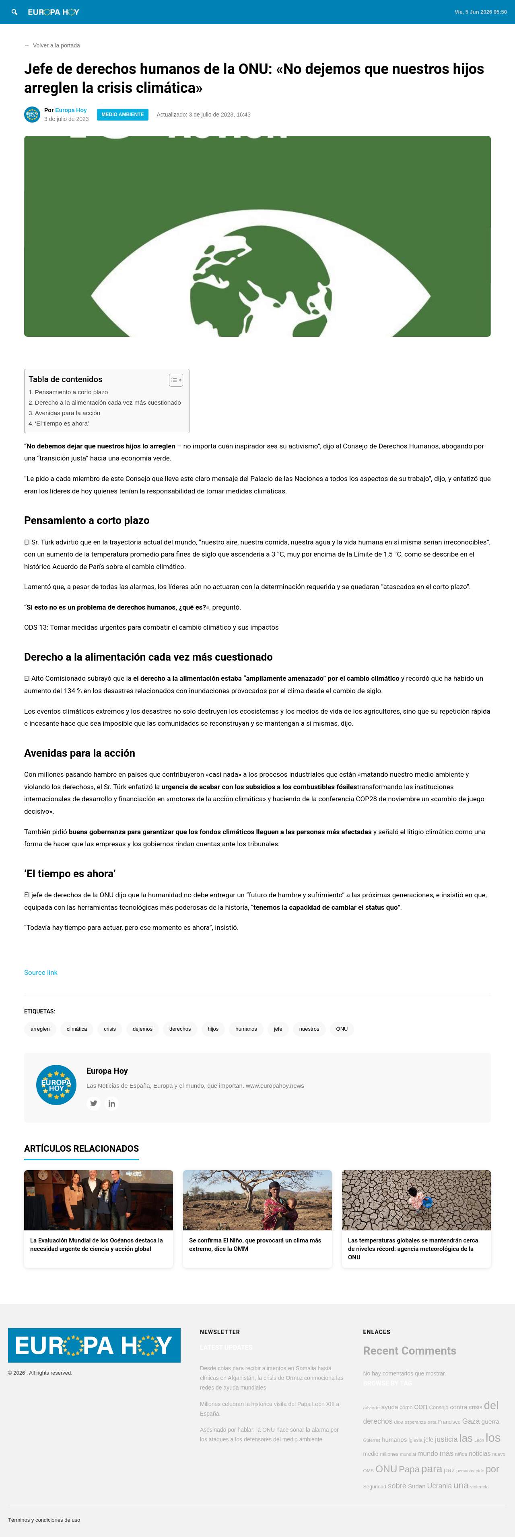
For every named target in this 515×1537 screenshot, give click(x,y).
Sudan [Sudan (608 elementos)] (417, 1486)
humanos (246, 1029)
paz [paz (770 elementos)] (449, 1470)
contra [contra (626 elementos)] (458, 1407)
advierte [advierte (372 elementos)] (371, 1407)
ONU (342, 1029)
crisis (110, 1029)
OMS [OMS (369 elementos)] (368, 1470)
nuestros (309, 1029)
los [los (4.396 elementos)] (493, 1437)
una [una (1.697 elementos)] (461, 1485)
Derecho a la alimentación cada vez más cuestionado (108, 402)
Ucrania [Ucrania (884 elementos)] (439, 1486)
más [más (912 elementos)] (446, 1453)
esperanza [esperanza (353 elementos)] (415, 1422)
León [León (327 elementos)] (479, 1440)
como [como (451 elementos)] (406, 1407)
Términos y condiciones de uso (44, 1520)
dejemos (142, 1029)
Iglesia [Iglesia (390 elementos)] (415, 1440)
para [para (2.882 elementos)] (432, 1469)
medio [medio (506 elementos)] (371, 1454)
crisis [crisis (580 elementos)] (475, 1407)
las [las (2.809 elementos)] (466, 1438)
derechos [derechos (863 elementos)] (378, 1421)
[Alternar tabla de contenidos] (172, 380)
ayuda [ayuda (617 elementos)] (389, 1407)
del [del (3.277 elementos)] (491, 1405)
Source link (41, 972)
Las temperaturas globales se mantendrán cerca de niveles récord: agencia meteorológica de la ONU (413, 1249)
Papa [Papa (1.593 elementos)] (409, 1469)
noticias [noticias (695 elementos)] (480, 1453)
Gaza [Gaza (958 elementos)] (471, 1421)
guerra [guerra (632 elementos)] (491, 1421)
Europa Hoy (71, 110)
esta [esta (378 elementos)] (431, 1422)
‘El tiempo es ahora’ (62, 423)
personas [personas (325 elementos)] (465, 1470)
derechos (180, 1029)
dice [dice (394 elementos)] (398, 1422)
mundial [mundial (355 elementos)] (408, 1454)
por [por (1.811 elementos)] (492, 1469)
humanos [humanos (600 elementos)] (394, 1439)
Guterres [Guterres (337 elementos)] (372, 1440)
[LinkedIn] (112, 1104)
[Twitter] (94, 1104)
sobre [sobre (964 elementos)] (397, 1486)
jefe (278, 1029)
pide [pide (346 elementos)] (480, 1470)
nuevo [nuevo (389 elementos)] (498, 1454)
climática (77, 1029)
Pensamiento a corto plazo (71, 392)
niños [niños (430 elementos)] (461, 1454)
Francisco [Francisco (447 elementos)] (449, 1422)
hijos (213, 1029)
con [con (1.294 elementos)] (420, 1406)
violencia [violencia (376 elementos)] (479, 1487)
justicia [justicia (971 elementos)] (446, 1439)
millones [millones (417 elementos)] (389, 1454)
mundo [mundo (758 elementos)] (428, 1453)
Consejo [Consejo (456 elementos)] (438, 1407)
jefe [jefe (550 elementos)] (428, 1440)
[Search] (14, 12)
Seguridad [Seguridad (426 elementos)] (375, 1487)
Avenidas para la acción (67, 412)
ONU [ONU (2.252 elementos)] (386, 1468)
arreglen (40, 1029)
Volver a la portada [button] (52, 45)
